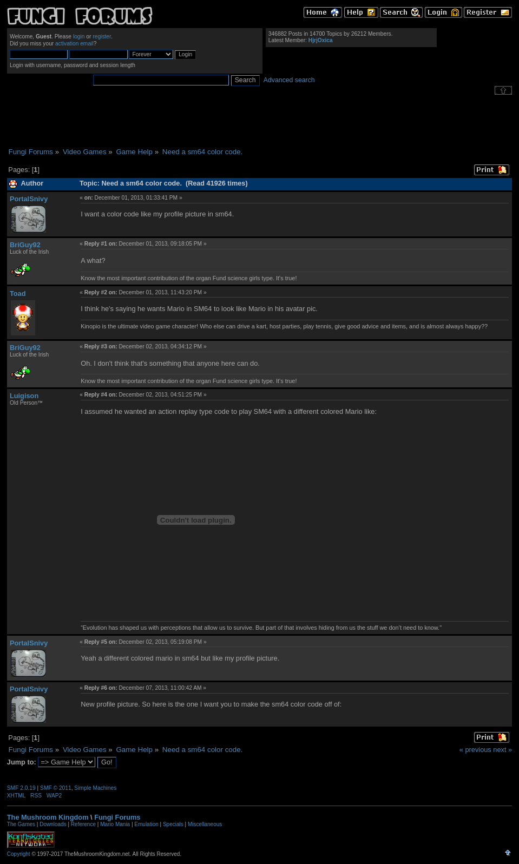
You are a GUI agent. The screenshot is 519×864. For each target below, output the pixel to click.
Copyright (18, 854)
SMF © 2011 (55, 788)
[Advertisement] (260, 121)
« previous (475, 750)
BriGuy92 (25, 245)
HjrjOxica (320, 40)
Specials (173, 824)
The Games (21, 824)
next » (502, 750)
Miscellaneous (205, 824)
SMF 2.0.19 (21, 788)
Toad (18, 293)
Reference (83, 824)
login (79, 36)
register (102, 36)
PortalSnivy (29, 199)
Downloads (53, 824)
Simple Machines (95, 788)
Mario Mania (115, 824)
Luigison (24, 396)
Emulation (146, 824)
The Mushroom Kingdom (48, 817)
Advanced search (289, 80)
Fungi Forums (117, 817)
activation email (74, 44)
